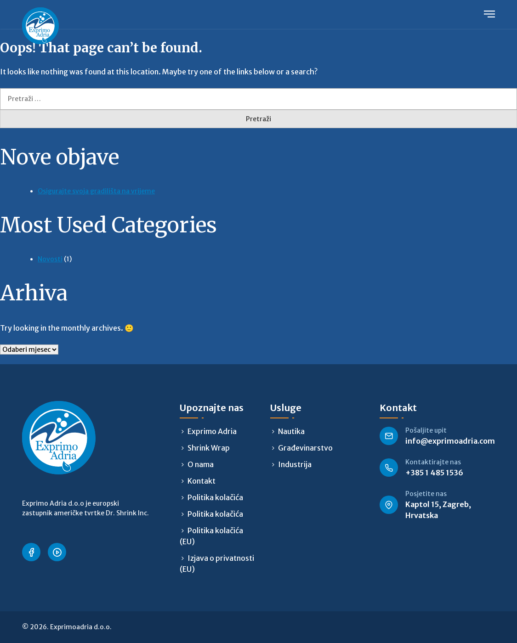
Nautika (291, 431)
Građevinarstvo (305, 447)
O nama (200, 464)
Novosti (50, 259)
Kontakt (201, 480)
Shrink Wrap (208, 447)
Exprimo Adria (212, 431)
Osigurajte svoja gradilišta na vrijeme (96, 191)
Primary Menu (489, 14)
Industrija (295, 464)
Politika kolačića (215, 497)
